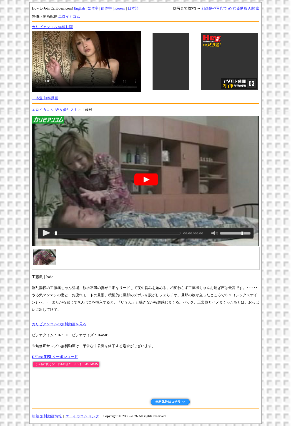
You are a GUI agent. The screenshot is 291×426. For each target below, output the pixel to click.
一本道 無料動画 (45, 98)
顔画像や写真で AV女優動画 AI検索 (230, 8)
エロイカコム (69, 16)
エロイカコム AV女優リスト (55, 110)
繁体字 (93, 8)
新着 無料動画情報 (47, 416)
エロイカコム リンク (82, 416)
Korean (119, 8)
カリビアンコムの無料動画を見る (59, 324)
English (79, 8)
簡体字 (106, 8)
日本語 (133, 8)
